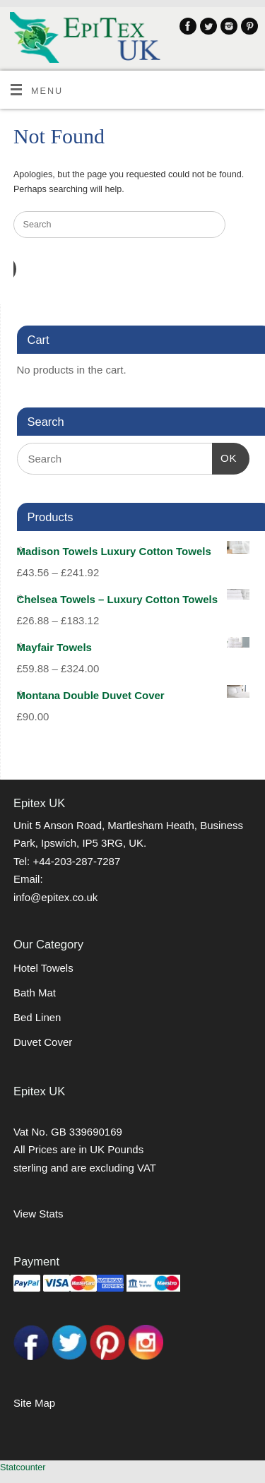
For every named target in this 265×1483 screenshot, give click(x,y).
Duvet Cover (42, 1042)
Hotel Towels (43, 968)
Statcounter (22, 1467)
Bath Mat (34, 993)
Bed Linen (37, 1017)
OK (224, 456)
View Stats (38, 1214)
